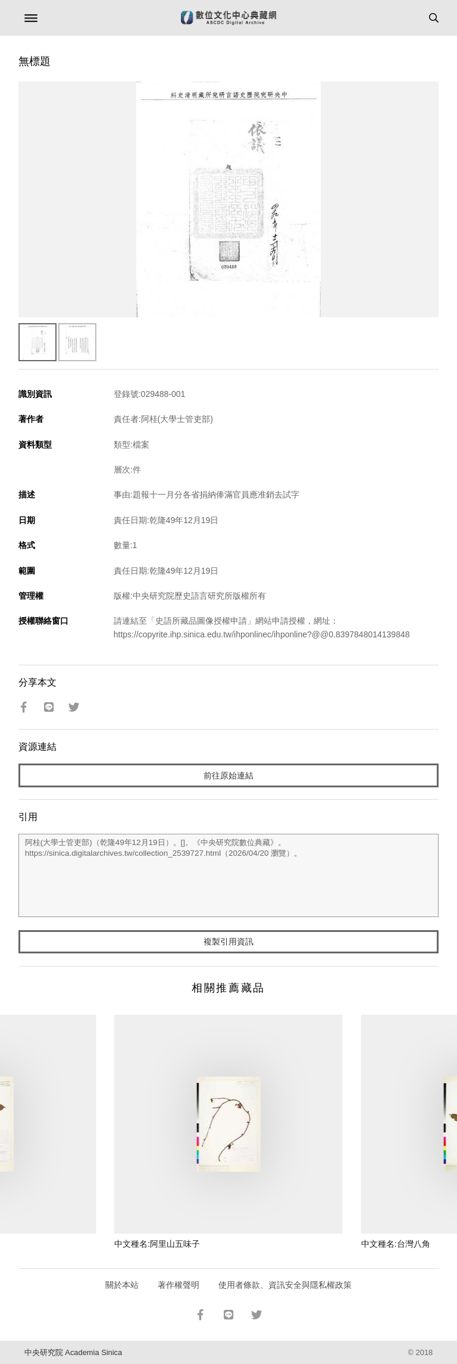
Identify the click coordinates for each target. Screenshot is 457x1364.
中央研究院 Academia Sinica (73, 1352)
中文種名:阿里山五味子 (157, 1244)
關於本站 (122, 1285)
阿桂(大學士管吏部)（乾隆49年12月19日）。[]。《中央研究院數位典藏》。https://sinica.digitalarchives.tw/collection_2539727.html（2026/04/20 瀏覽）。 (228, 875)
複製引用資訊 (228, 941)
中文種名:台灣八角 (395, 1244)
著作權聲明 (178, 1285)
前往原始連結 (228, 775)
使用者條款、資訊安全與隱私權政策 (285, 1285)
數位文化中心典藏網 (228, 18)
